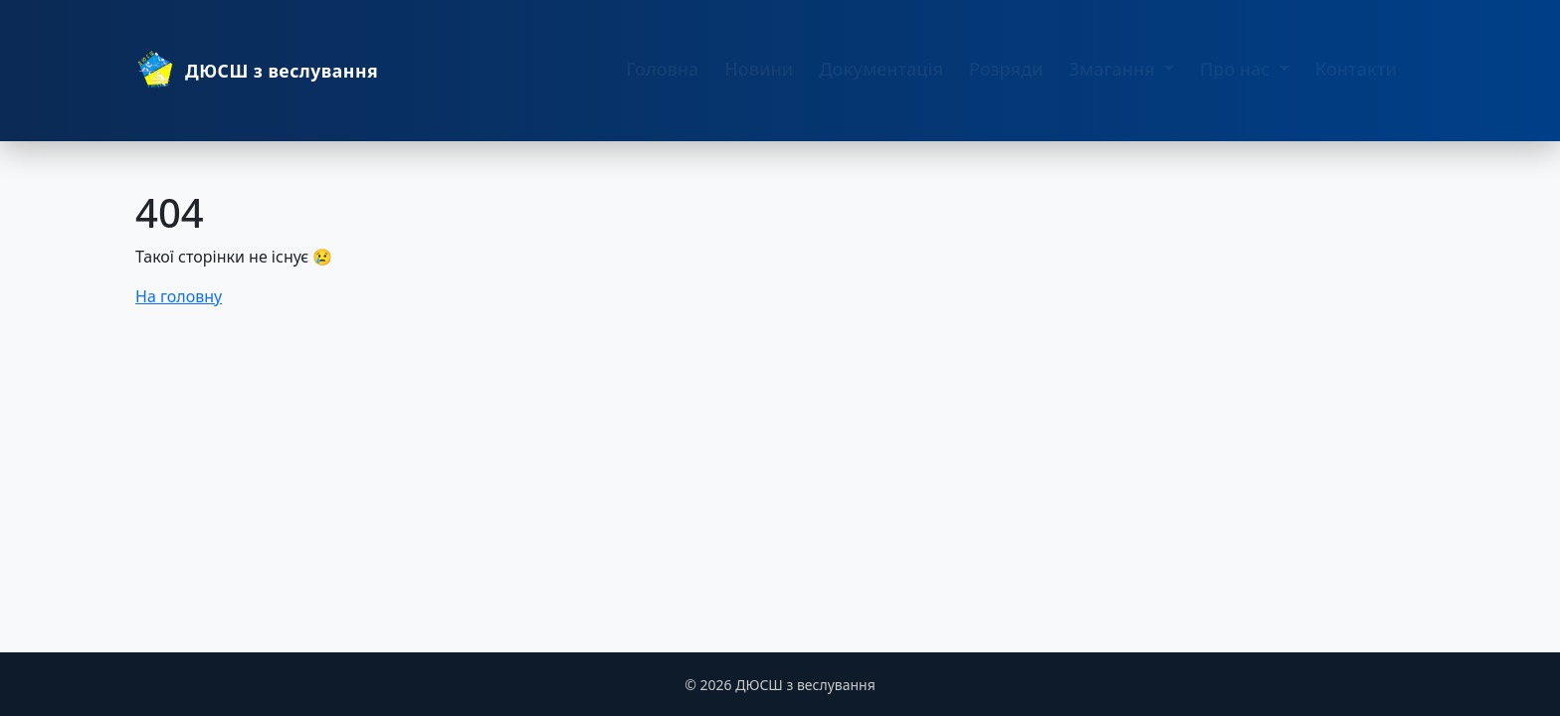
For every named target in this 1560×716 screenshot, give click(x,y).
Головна (662, 78)
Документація (881, 78)
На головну (178, 296)
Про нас (1237, 78)
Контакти (1356, 78)
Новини (758, 78)
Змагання (1115, 78)
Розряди (1006, 78)
